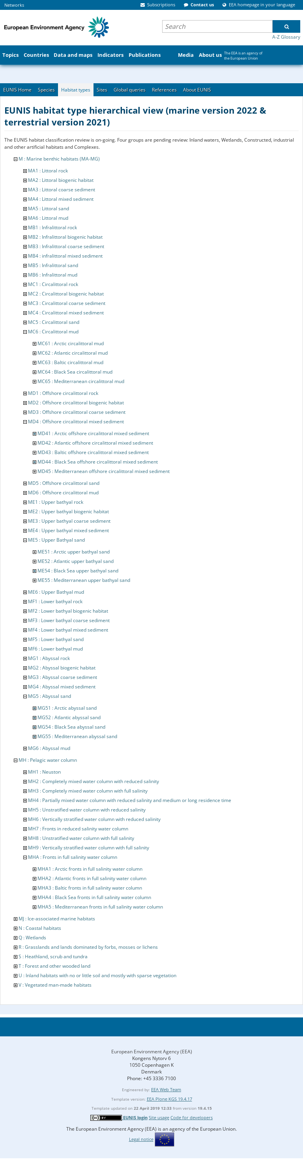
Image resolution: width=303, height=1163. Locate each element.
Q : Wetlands (32, 937)
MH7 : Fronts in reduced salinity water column (78, 828)
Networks (14, 5)
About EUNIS (197, 89)
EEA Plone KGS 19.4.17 (169, 1099)
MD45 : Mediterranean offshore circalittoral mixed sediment (103, 471)
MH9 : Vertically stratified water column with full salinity (88, 847)
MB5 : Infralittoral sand (53, 265)
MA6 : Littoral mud (48, 218)
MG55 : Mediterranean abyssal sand (77, 736)
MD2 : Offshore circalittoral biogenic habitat (76, 402)
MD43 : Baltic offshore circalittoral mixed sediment (93, 452)
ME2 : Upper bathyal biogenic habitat (68, 511)
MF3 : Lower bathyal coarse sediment (69, 620)
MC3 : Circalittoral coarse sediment (66, 303)
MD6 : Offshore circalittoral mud (63, 492)
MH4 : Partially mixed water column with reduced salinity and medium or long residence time (129, 800)
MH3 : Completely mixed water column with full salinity (88, 790)
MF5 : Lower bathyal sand (56, 639)
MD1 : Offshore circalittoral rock (63, 393)
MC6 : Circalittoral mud (53, 331)
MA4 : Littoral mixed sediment (61, 199)
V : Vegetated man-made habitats (55, 985)
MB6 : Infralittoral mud (52, 274)
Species (46, 89)
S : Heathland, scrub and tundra (53, 956)
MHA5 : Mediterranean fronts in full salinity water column (100, 906)
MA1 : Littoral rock (48, 170)
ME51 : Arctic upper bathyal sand (73, 551)
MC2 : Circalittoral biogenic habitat (66, 293)
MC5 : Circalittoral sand (53, 322)
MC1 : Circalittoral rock (53, 284)
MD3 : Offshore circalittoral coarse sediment (76, 412)
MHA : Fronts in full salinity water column (72, 857)
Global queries (130, 89)
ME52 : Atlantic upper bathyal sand (75, 561)
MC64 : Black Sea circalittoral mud (74, 371)
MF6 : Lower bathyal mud (55, 648)
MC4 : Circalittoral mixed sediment (66, 312)
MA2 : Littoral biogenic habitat (61, 180)
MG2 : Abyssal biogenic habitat (61, 667)
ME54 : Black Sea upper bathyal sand (77, 570)
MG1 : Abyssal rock (49, 658)
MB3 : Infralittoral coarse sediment (66, 246)
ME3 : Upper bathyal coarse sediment (69, 521)
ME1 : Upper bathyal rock (55, 502)
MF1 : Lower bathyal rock (55, 601)
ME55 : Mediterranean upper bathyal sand (83, 580)
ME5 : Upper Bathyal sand (56, 540)
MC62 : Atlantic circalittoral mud (72, 353)
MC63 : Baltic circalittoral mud (70, 362)
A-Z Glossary (286, 37)
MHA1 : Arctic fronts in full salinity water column (89, 869)
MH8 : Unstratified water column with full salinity (81, 838)
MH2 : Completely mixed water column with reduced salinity (93, 781)
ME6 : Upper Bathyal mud (56, 592)
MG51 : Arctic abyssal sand (67, 708)
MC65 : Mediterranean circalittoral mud (80, 381)
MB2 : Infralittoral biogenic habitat (65, 237)
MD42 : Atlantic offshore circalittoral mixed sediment (95, 442)
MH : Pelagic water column (48, 760)
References (164, 89)
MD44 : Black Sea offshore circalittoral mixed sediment (97, 461)
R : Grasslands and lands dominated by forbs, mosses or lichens (88, 947)
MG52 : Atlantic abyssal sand (69, 717)
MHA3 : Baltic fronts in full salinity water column (89, 887)
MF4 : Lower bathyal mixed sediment (68, 629)
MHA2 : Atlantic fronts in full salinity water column (91, 878)
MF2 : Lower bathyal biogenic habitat (68, 611)
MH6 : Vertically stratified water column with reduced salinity (94, 819)
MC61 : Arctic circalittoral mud (70, 343)
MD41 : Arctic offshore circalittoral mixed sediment (93, 433)
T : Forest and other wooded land (54, 966)
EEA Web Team (166, 1089)
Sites (102, 89)
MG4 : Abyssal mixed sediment (61, 686)
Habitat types (75, 89)
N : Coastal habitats (40, 928)
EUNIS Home (17, 89)
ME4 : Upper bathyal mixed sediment (68, 530)
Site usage (159, 1117)
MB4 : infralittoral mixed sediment (65, 255)
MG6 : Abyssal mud (49, 748)
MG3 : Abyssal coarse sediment (62, 677)
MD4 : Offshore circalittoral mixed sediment (76, 421)
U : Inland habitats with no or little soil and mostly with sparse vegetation (97, 975)
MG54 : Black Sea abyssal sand (71, 727)
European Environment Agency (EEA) (151, 1051)
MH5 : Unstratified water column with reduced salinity (87, 809)
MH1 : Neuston (44, 771)
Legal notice (141, 1139)
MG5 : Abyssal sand (49, 696)
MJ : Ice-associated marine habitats (57, 918)
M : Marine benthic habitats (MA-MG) (59, 158)
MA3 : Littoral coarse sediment (61, 189)
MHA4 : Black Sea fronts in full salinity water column (94, 897)
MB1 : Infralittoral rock (52, 227)
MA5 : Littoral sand (48, 208)
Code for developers (191, 1117)
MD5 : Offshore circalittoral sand (63, 483)
